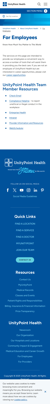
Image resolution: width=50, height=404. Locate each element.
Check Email (15, 95)
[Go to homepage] (14, 4)
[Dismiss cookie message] (45, 392)
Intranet (13, 117)
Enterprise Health (17, 112)
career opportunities (15, 75)
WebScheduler (16, 128)
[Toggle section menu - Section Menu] (25, 11)
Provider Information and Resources (26, 123)
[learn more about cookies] (20, 399)
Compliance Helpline (19, 101)
